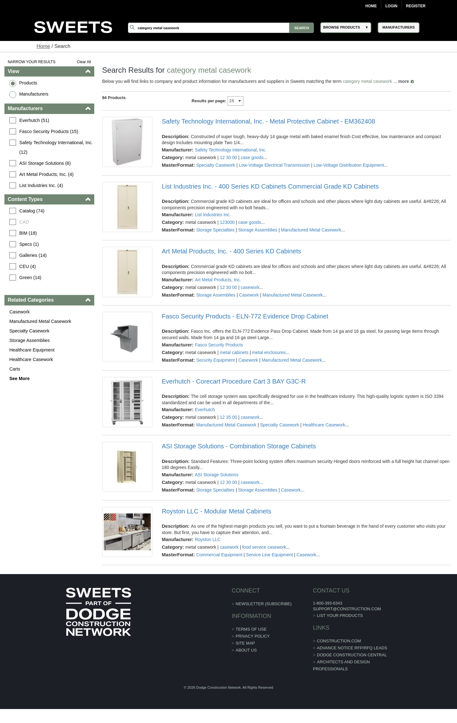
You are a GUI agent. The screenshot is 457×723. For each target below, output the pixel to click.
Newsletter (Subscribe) (264, 603)
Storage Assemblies (29, 340)
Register (415, 6)
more (403, 81)
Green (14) (30, 277)
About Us (246, 650)
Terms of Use (251, 629)
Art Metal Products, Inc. (218, 279)
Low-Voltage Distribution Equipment (349, 165)
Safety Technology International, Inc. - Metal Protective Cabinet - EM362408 (268, 121)
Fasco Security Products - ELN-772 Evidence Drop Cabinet (245, 316)
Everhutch (205, 409)
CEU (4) (27, 266)
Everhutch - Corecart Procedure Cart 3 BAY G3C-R (234, 381)
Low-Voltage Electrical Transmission (274, 165)
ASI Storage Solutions (216, 474)
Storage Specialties (215, 229)
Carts (14, 369)
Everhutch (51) (34, 120)
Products (28, 82)
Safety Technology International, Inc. (230, 149)
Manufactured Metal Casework (40, 321)
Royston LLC (208, 539)
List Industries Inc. (213, 214)
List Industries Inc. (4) (41, 185)
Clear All (84, 62)
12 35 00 (228, 417)
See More (19, 378)
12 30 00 (228, 157)
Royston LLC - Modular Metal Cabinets (216, 511)
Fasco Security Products (219, 344)
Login (391, 6)
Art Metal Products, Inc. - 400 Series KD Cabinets (231, 251)
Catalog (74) (31, 210)
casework (250, 287)
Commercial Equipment (219, 554)
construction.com (339, 641)
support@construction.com (347, 608)
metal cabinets (234, 352)
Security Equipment (215, 360)
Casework (19, 311)
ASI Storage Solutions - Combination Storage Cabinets (239, 446)
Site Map (245, 643)
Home (371, 6)
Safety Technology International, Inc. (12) (56, 147)
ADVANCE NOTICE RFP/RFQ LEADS (352, 648)
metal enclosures (269, 352)
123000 (227, 222)
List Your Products (340, 615)
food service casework (264, 547)
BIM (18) (28, 233)
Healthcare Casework (31, 359)
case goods (252, 157)
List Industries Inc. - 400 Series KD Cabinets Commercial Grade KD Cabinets (270, 186)
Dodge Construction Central (352, 655)
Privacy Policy (253, 636)
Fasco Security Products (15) (48, 131)
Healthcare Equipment (31, 349)
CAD (24, 221)
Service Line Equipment (269, 554)
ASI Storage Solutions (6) (45, 163)
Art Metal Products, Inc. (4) (46, 174)
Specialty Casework (29, 330)
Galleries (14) (33, 255)
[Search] (221, 28)
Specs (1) (29, 244)
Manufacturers (33, 94)
